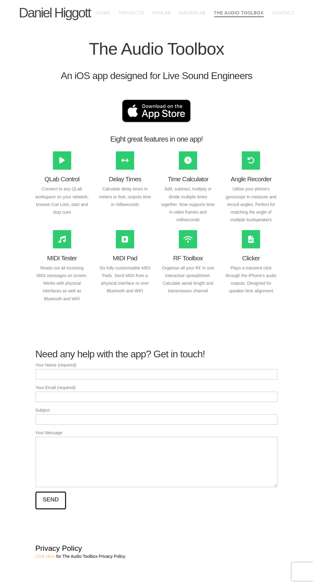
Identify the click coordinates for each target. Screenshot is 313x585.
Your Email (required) (156, 392)
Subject (156, 415)
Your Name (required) (156, 370)
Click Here (45, 556)
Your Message (156, 436)
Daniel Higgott (54, 13)
